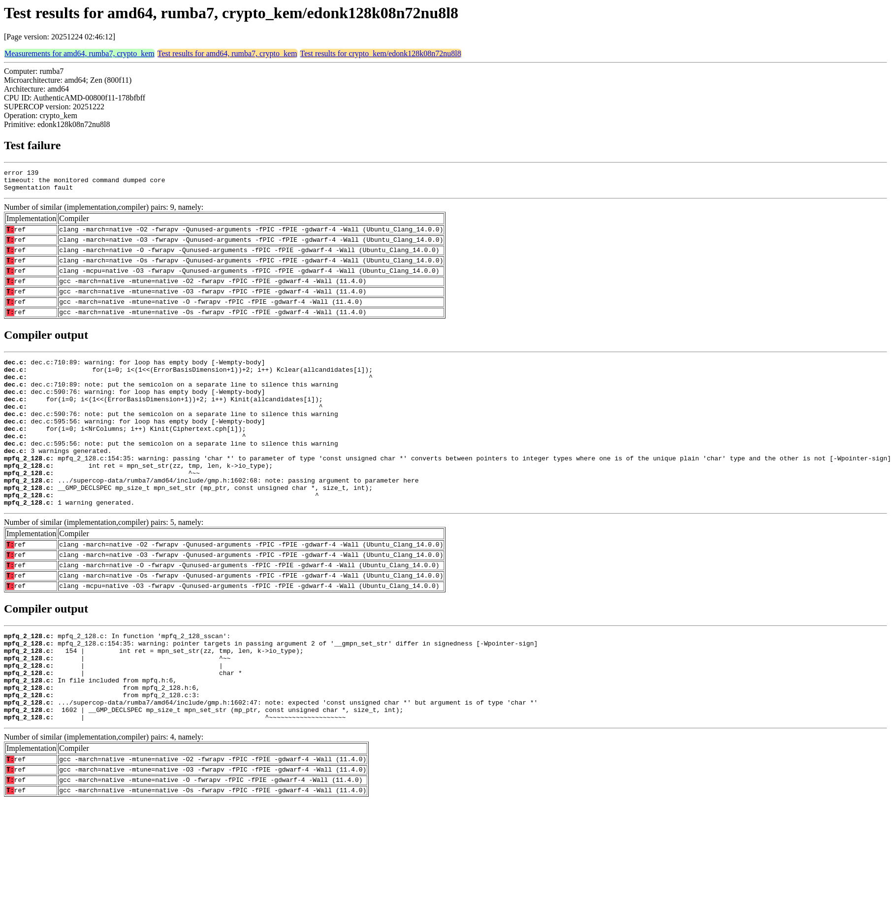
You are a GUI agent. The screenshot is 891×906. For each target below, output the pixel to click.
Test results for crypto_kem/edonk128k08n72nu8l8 (380, 53)
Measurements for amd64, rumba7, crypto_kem (79, 53)
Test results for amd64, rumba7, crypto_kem (227, 53)
